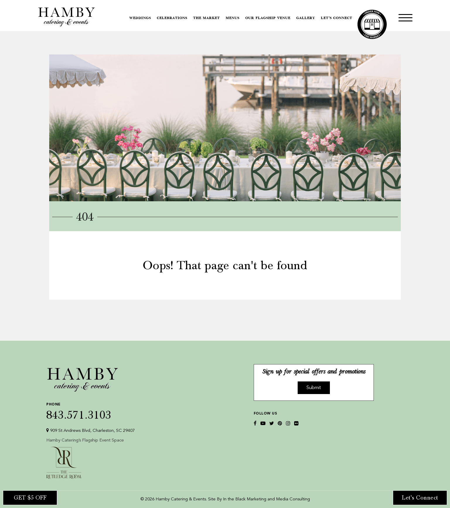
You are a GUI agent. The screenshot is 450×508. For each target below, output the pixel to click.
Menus (232, 18)
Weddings (140, 18)
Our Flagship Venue (267, 18)
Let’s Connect (336, 18)
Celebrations (172, 18)
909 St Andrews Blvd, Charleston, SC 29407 (90, 430)
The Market (206, 18)
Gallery (305, 18)
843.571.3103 (90, 410)
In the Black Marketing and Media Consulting (266, 499)
